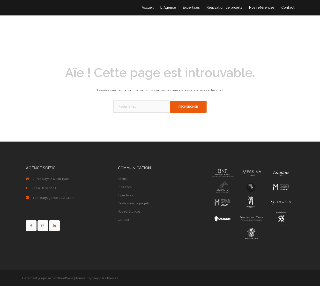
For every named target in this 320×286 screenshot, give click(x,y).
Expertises (191, 7)
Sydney (93, 278)
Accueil (148, 7)
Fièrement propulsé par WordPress (48, 278)
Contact (288, 7)
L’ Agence (168, 7)
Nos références (262, 7)
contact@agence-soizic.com (53, 197)
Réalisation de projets (224, 7)
